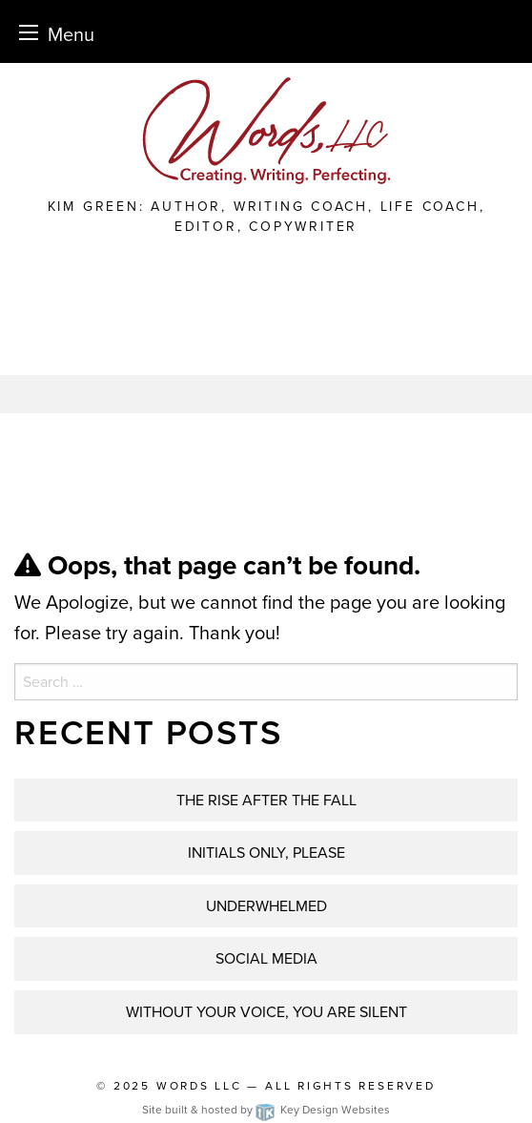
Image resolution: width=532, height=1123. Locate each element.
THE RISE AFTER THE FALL (266, 800)
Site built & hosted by (266, 1109)
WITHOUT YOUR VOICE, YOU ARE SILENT (266, 1012)
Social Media (266, 958)
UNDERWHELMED (266, 906)
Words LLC (199, 1085)
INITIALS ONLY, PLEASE (266, 852)
